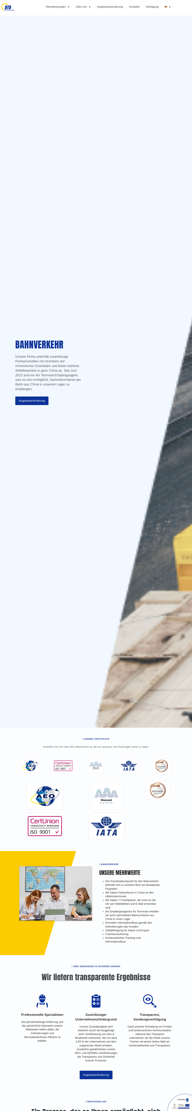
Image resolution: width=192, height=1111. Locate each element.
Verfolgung (152, 6)
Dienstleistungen (58, 7)
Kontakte (134, 6)
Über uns (83, 7)
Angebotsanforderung (110, 6)
